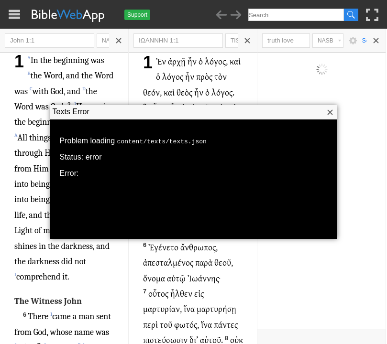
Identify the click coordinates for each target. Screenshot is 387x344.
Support (137, 14)
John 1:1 (49, 40)
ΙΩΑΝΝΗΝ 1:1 (178, 40)
